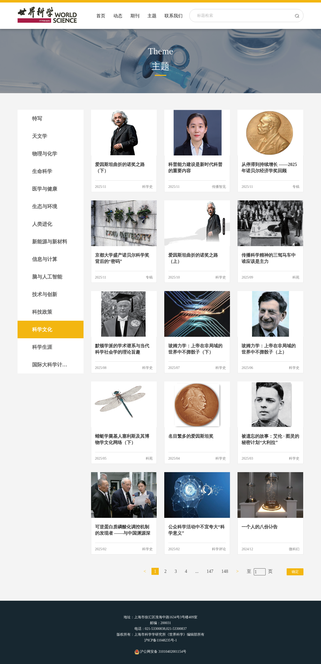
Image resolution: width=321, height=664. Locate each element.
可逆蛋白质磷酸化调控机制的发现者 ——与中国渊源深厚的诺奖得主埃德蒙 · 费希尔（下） (124, 530)
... (197, 571)
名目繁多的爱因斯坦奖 (190, 436)
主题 (151, 15)
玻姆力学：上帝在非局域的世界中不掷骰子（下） (195, 349)
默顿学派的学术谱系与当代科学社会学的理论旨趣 (122, 349)
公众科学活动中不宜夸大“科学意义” (196, 530)
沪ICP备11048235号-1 (160, 640)
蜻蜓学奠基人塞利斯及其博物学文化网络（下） (122, 439)
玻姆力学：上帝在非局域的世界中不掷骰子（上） (269, 349)
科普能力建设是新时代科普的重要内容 (195, 167)
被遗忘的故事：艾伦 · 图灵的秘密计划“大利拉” (270, 439)
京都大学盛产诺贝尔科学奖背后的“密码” (122, 258)
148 (224, 571)
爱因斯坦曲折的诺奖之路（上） (193, 258)
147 (210, 571)
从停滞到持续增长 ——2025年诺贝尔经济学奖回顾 (269, 167)
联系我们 (174, 15)
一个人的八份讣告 (260, 526)
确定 (295, 572)
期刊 (134, 15)
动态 (117, 15)
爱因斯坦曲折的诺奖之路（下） (120, 167)
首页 (100, 15)
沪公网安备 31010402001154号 (160, 651)
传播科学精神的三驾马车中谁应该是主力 (269, 258)
